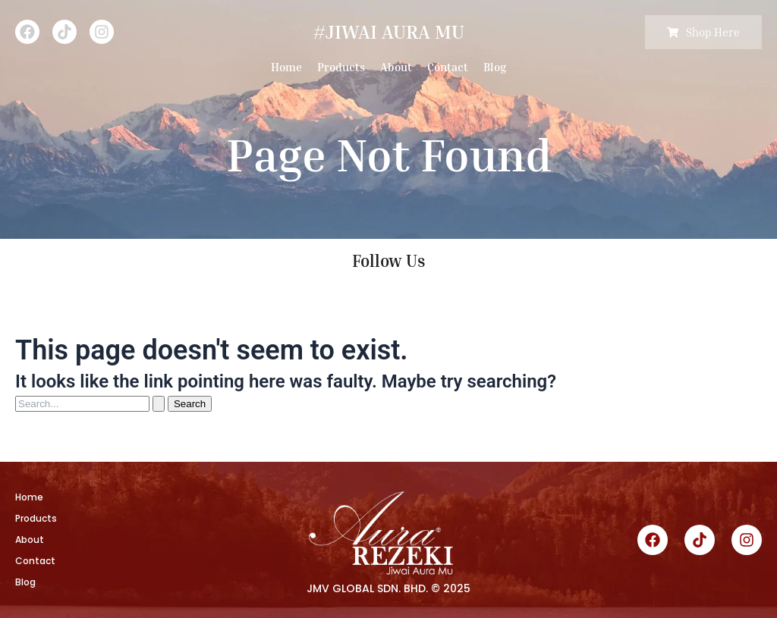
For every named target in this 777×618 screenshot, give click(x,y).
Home (286, 67)
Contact (447, 67)
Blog (494, 67)
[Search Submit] (159, 404)
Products (341, 67)
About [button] (396, 67)
